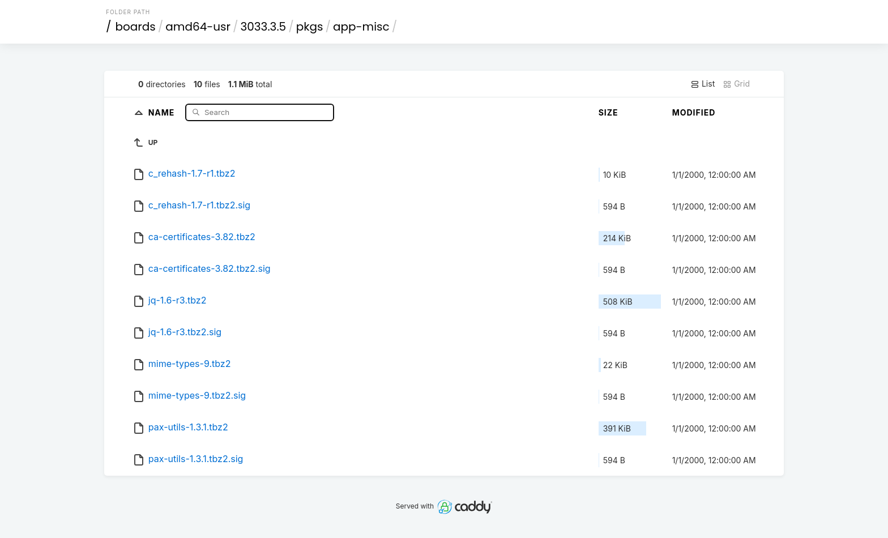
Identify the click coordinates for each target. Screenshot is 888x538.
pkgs (309, 27)
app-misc (361, 27)
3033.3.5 (264, 27)
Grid (736, 84)
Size (608, 112)
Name (162, 112)
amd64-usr (197, 27)
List (702, 84)
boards (136, 27)
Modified (694, 112)
